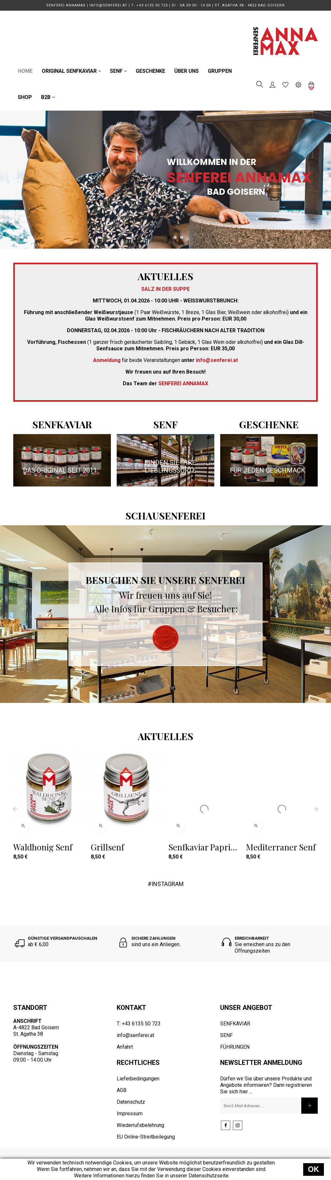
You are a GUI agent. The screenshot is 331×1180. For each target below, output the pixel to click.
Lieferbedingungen (138, 1079)
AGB (121, 1090)
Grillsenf (107, 847)
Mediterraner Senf (281, 847)
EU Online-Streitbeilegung (146, 1137)
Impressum (130, 1113)
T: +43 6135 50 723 (139, 1024)
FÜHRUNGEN (235, 1047)
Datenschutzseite (208, 1176)
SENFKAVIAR (235, 1024)
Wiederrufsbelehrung (140, 1125)
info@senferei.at (135, 1035)
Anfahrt (125, 1047)
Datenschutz (131, 1102)
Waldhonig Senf (42, 847)
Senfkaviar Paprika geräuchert (203, 847)
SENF (226, 1035)
